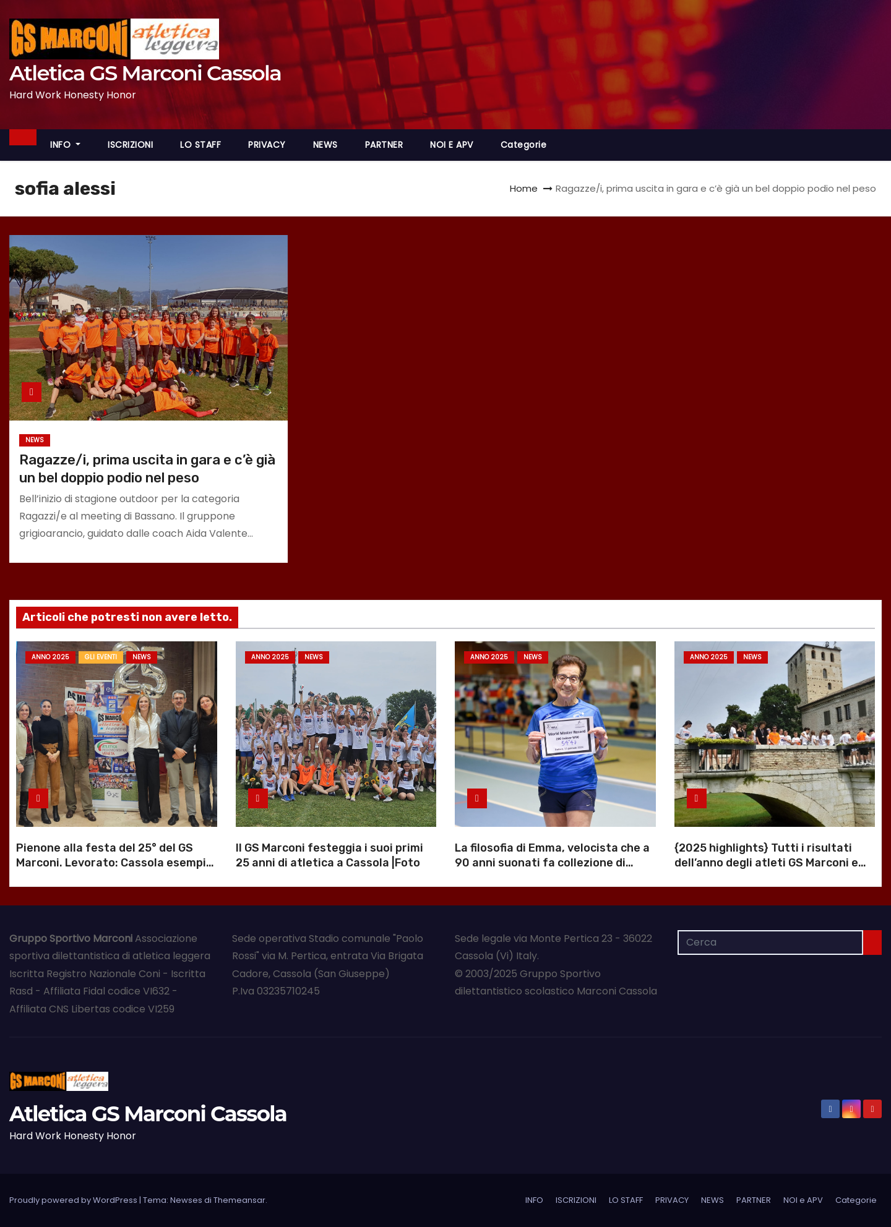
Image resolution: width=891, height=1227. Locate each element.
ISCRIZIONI (130, 145)
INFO (65, 145)
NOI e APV (451, 145)
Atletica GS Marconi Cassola (145, 73)
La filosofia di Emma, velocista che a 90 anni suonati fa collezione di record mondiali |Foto (552, 862)
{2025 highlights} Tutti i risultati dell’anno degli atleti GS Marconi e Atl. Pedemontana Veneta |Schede (767, 862)
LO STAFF (200, 145)
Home (524, 188)
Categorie (524, 145)
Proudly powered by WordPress (74, 1200)
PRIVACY (267, 145)
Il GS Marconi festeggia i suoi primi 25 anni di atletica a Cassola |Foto (329, 855)
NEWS (325, 145)
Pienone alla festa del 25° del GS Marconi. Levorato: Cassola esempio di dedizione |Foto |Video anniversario (114, 870)
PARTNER (384, 145)
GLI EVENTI (101, 657)
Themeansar (239, 1200)
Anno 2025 (50, 657)
